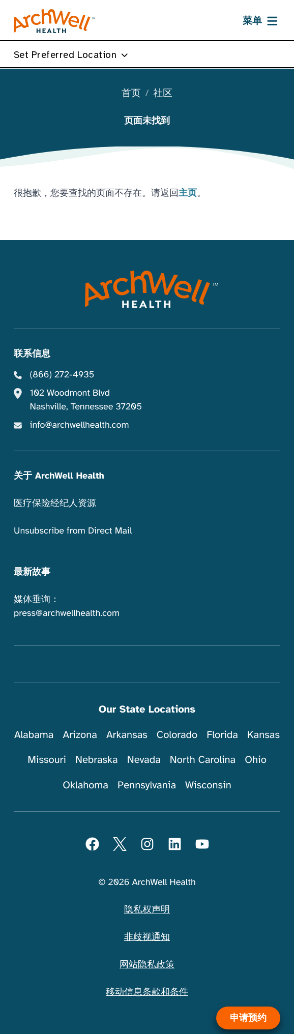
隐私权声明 (147, 909)
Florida (222, 734)
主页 (188, 193)
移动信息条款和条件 (147, 992)
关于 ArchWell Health (59, 476)
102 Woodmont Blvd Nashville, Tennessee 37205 (86, 400)
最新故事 (32, 572)
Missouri (46, 759)
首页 (131, 94)
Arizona (80, 734)
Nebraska (96, 759)
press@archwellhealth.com (67, 613)
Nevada (144, 759)
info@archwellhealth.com (79, 425)
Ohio (256, 759)
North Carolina (203, 759)
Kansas (263, 734)
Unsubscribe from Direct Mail (73, 531)
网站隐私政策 (147, 964)
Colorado (177, 734)
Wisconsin (208, 785)
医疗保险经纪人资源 (55, 503)
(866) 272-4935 (62, 374)
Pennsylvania (146, 785)
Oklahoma (85, 785)
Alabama (34, 734)
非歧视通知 (147, 937)
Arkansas (127, 734)
